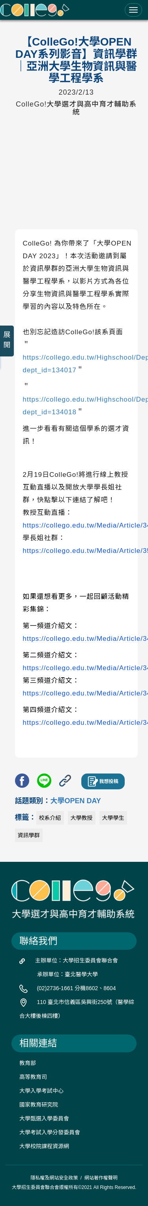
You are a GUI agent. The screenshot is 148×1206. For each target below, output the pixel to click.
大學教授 (82, 818)
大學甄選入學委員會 (44, 1118)
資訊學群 (29, 835)
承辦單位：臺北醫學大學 (67, 974)
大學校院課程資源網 (44, 1146)
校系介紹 (50, 818)
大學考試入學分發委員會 (49, 1132)
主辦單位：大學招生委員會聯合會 (76, 960)
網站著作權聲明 (101, 1178)
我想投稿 (103, 781)
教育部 (27, 1063)
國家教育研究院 (38, 1104)
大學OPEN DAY (76, 801)
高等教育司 (33, 1077)
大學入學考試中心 (41, 1091)
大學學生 (113, 818)
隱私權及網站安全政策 (54, 1178)
